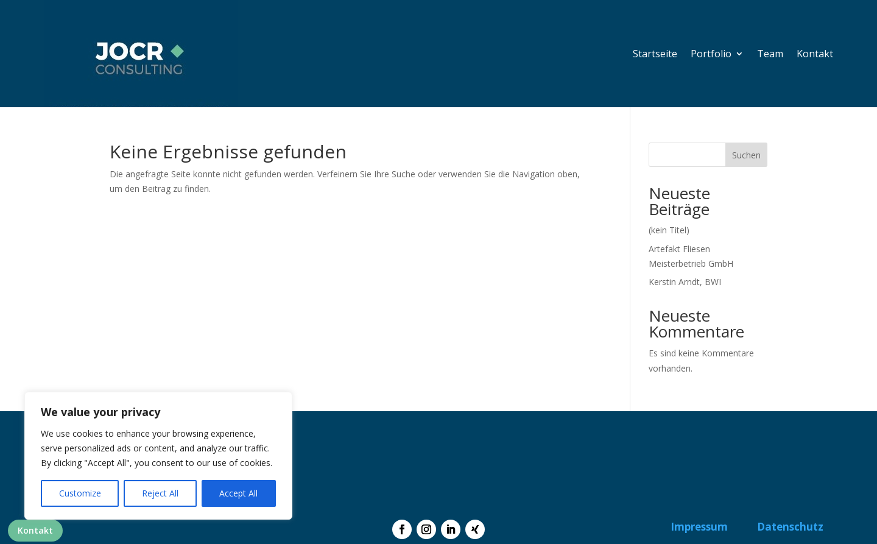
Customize (80, 493)
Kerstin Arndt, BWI (685, 282)
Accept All (238, 493)
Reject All (160, 493)
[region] (158, 456)
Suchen (746, 155)
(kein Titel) (669, 230)
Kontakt (35, 530)
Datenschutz (790, 527)
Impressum (699, 527)
